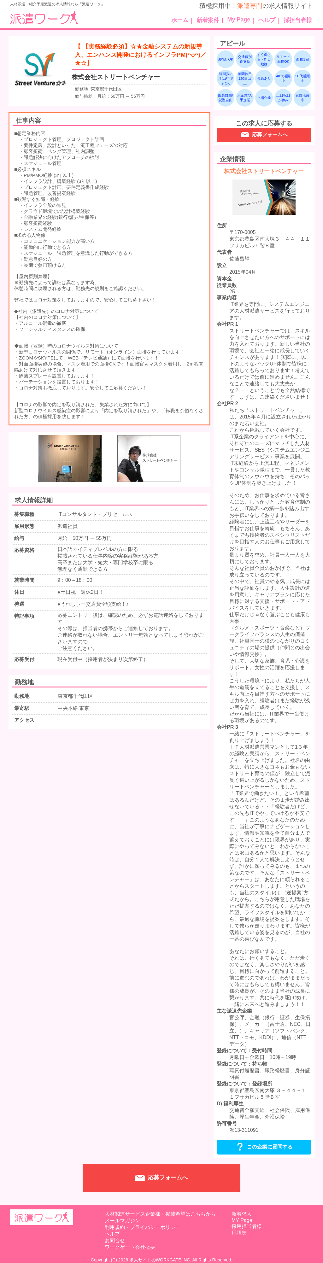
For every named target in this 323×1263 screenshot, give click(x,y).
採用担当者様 (247, 1226)
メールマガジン (122, 1220)
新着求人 (242, 1214)
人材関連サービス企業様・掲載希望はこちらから (160, 1214)
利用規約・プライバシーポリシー (142, 1227)
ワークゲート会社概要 (130, 1247)
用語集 (239, 1233)
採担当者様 (298, 20)
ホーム (179, 20)
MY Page (242, 1220)
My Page (238, 19)
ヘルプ (266, 20)
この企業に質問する (264, 1147)
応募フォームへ (264, 135)
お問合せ (115, 1240)
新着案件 (208, 20)
